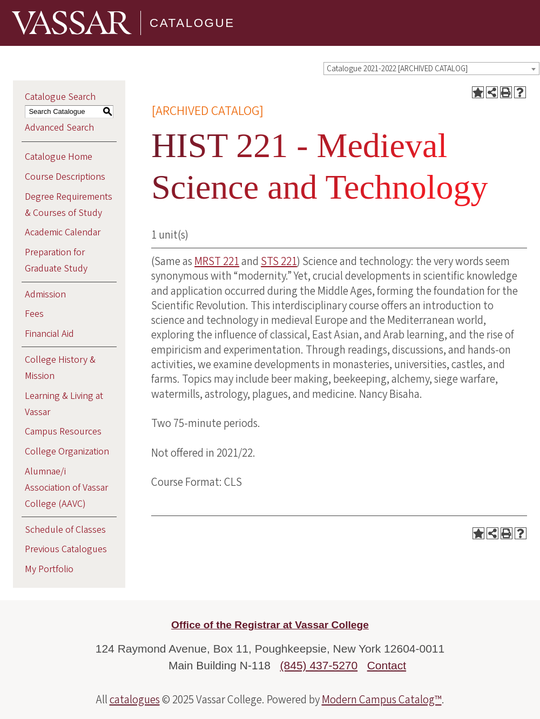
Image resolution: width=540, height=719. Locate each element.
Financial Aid (49, 334)
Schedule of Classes (65, 530)
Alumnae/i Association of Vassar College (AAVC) (66, 488)
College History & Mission (60, 368)
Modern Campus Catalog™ (382, 699)
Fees (34, 314)
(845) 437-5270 (319, 665)
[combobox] (431, 68)
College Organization (67, 451)
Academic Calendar (62, 232)
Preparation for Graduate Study (56, 260)
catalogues (135, 699)
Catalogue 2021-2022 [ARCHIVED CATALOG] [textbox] (397, 68)
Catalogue (192, 23)
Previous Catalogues (66, 549)
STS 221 (279, 261)
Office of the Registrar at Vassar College (270, 624)
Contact (386, 665)
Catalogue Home (58, 157)
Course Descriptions (65, 177)
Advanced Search (59, 127)
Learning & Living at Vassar (64, 404)
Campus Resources (63, 431)
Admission (45, 294)
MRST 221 (216, 261)
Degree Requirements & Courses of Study (68, 205)
